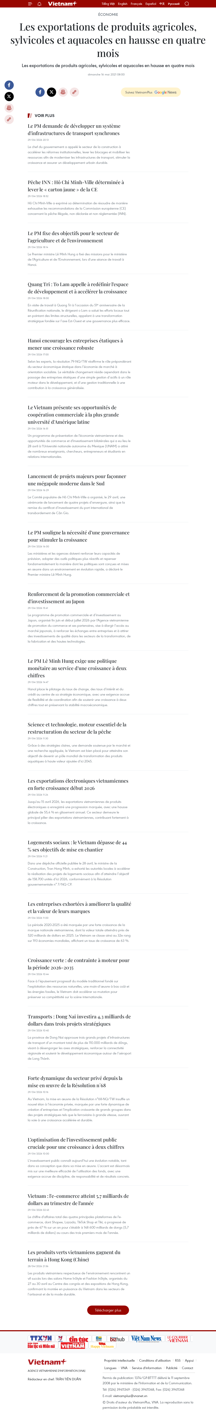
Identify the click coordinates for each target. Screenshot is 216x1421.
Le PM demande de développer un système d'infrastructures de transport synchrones (74, 129)
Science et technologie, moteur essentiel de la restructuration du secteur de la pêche (77, 728)
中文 (162, 3)
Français (136, 4)
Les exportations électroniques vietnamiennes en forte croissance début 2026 (78, 784)
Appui (189, 1360)
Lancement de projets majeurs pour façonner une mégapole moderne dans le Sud (77, 480)
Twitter (9, 96)
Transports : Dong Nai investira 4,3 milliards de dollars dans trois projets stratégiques (79, 1020)
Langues (110, 1368)
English (122, 4)
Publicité (171, 1368)
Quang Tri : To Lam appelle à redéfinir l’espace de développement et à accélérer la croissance (78, 288)
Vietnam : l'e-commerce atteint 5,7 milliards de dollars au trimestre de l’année (78, 1199)
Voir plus (45, 115)
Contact (187, 1368)
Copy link (9, 119)
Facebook (9, 85)
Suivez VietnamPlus (138, 92)
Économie (108, 14)
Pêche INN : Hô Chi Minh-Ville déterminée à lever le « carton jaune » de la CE (76, 186)
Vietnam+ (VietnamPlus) (62, 3)
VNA (124, 1368)
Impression (9, 108)
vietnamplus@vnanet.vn (130, 1396)
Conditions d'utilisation (155, 1360)
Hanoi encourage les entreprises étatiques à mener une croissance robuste (75, 344)
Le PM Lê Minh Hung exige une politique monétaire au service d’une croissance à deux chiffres (77, 668)
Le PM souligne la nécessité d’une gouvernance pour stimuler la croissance (78, 536)
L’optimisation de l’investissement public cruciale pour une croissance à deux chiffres (76, 1143)
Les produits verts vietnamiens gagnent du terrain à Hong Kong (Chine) (74, 1256)
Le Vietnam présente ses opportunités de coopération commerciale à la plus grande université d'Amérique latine (73, 414)
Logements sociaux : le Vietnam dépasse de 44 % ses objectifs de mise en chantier (77, 846)
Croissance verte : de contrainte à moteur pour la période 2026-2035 (78, 964)
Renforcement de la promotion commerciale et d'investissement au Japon (79, 598)
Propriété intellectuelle (119, 1360)
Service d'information (147, 1368)
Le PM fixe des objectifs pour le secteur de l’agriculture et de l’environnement (73, 237)
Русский (174, 3)
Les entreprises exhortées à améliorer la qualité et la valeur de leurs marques (79, 907)
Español (151, 4)
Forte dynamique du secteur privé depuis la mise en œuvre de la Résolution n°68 (75, 1082)
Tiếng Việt (108, 4)
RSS (178, 1360)
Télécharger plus (108, 1310)
